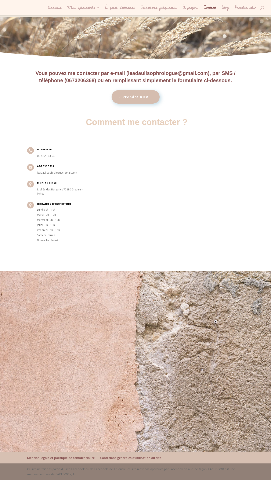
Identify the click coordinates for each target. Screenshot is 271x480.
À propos (190, 8)
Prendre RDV (136, 97)
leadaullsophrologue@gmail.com (168, 73)
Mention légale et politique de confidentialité (61, 458)
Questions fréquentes (159, 8)
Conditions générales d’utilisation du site (130, 458)
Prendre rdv (245, 8)
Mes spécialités (81, 8)
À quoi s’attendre (120, 8)
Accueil (54, 8)
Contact (210, 8)
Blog (225, 8)
